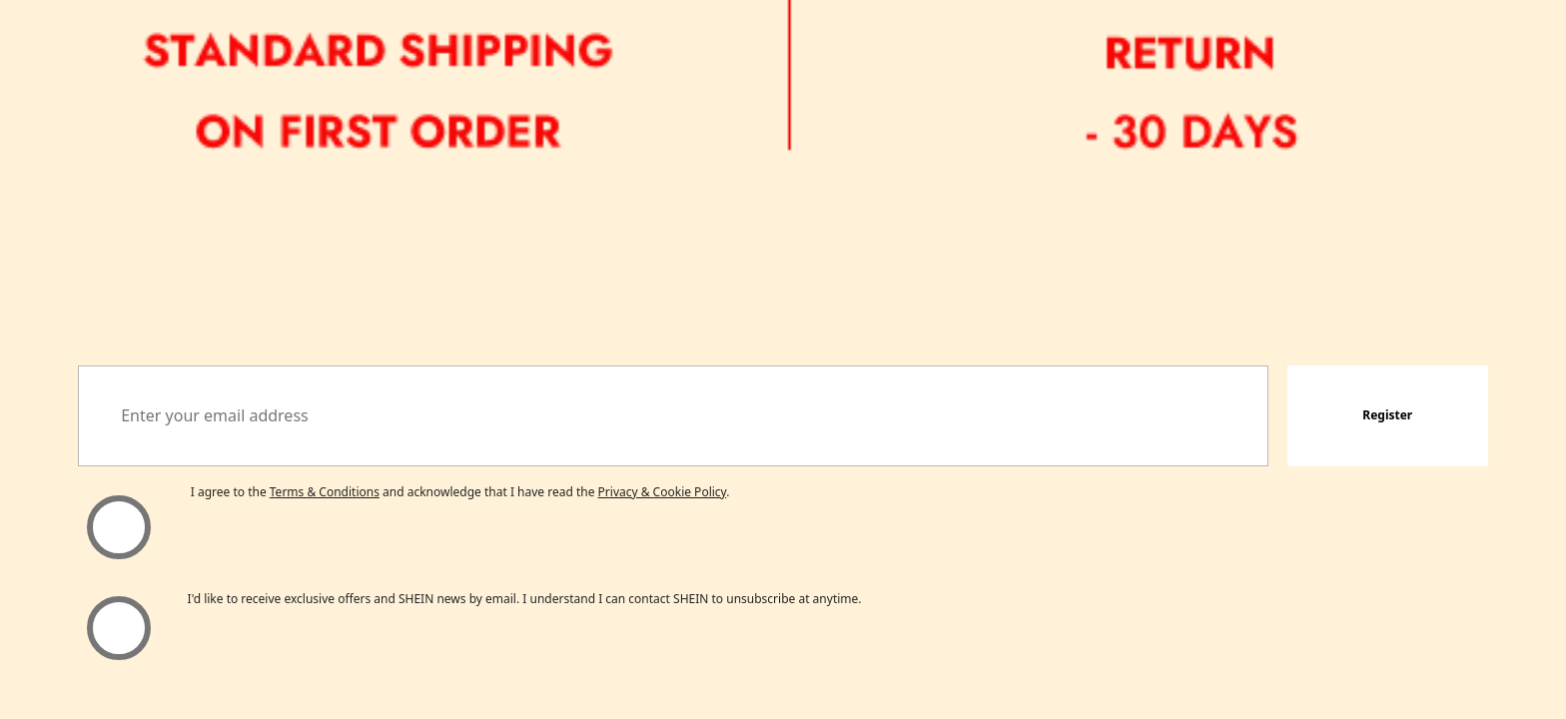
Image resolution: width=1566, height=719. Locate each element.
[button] (1387, 415)
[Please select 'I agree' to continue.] (118, 526)
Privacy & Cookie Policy (662, 491)
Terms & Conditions (325, 491)
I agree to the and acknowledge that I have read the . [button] (460, 491)
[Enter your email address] (673, 415)
